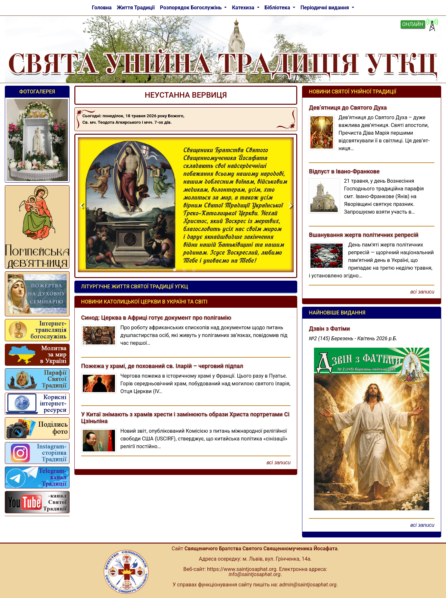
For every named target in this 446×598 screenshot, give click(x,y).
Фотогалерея (37, 92)
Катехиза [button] (243, 8)
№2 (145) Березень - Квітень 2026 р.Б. (353, 338)
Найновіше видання (337, 313)
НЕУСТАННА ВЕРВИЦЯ (186, 95)
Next (290, 206)
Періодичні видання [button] (325, 8)
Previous (81, 206)
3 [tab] (195, 271)
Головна (101, 8)
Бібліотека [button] (278, 8)
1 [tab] (176, 271)
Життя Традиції (136, 8)
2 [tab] (186, 271)
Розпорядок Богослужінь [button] (191, 8)
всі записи (279, 462)
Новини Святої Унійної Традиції (352, 92)
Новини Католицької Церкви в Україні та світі (144, 302)
